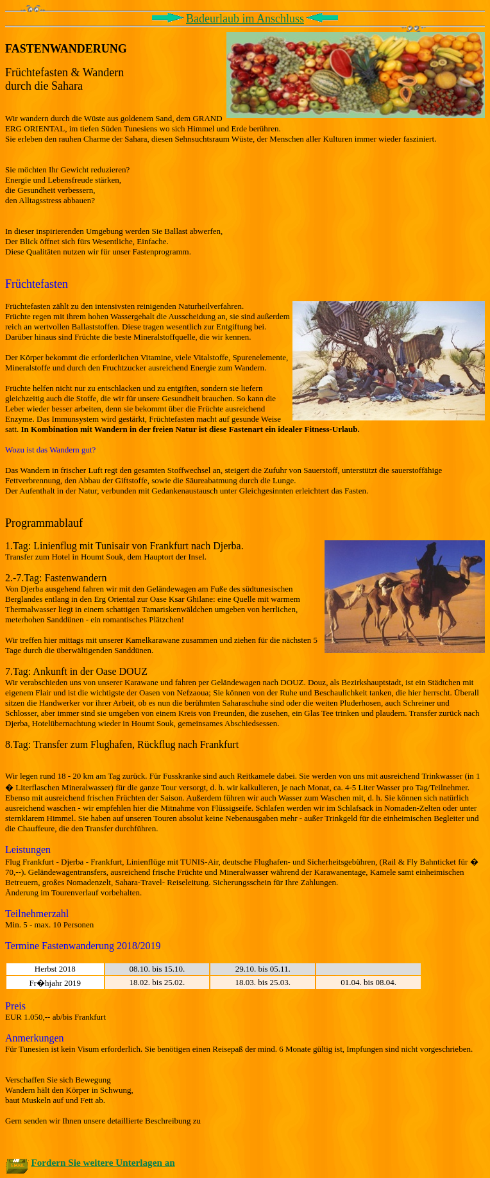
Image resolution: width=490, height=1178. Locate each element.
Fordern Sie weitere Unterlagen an (102, 1162)
